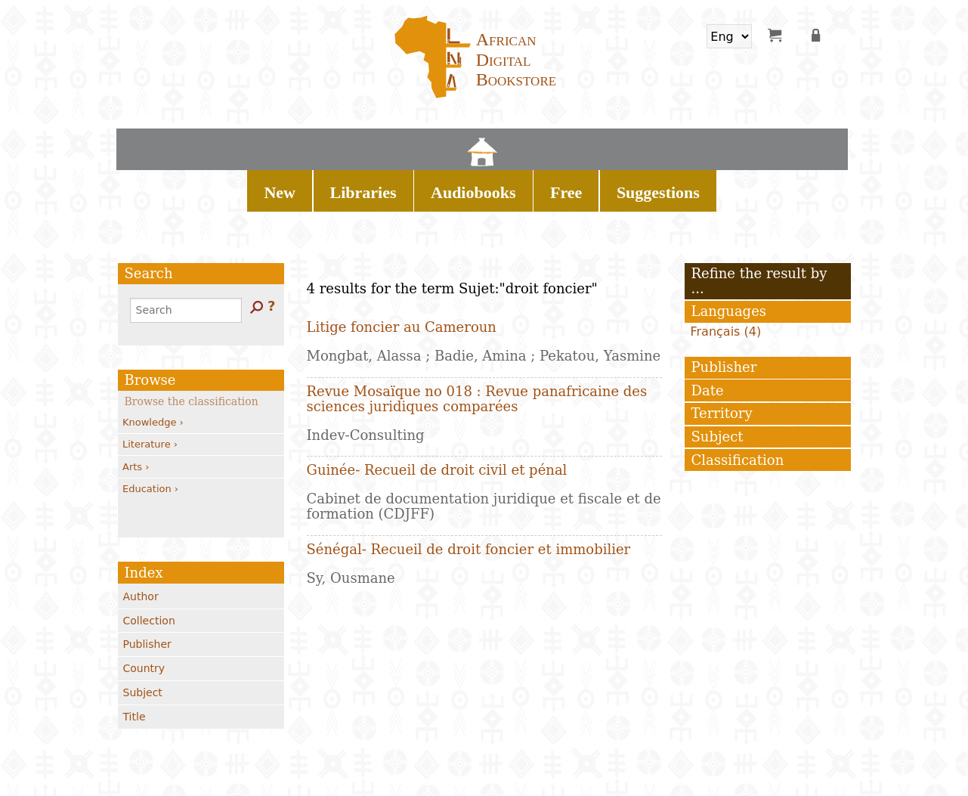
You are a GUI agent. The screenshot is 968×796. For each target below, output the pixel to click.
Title (134, 664)
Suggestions (628, 144)
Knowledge (153, 369)
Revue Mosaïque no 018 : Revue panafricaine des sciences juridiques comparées (477, 345)
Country (144, 615)
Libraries (413, 144)
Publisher (147, 591)
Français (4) (726, 278)
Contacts (225, 763)
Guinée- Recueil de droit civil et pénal (437, 417)
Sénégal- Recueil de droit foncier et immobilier (469, 496)
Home (310, 144)
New (352, 144)
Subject (142, 639)
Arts (135, 414)
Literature (150, 391)
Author (141, 543)
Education (150, 435)
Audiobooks (493, 144)
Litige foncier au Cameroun (401, 274)
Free (562, 144)
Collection (149, 568)
